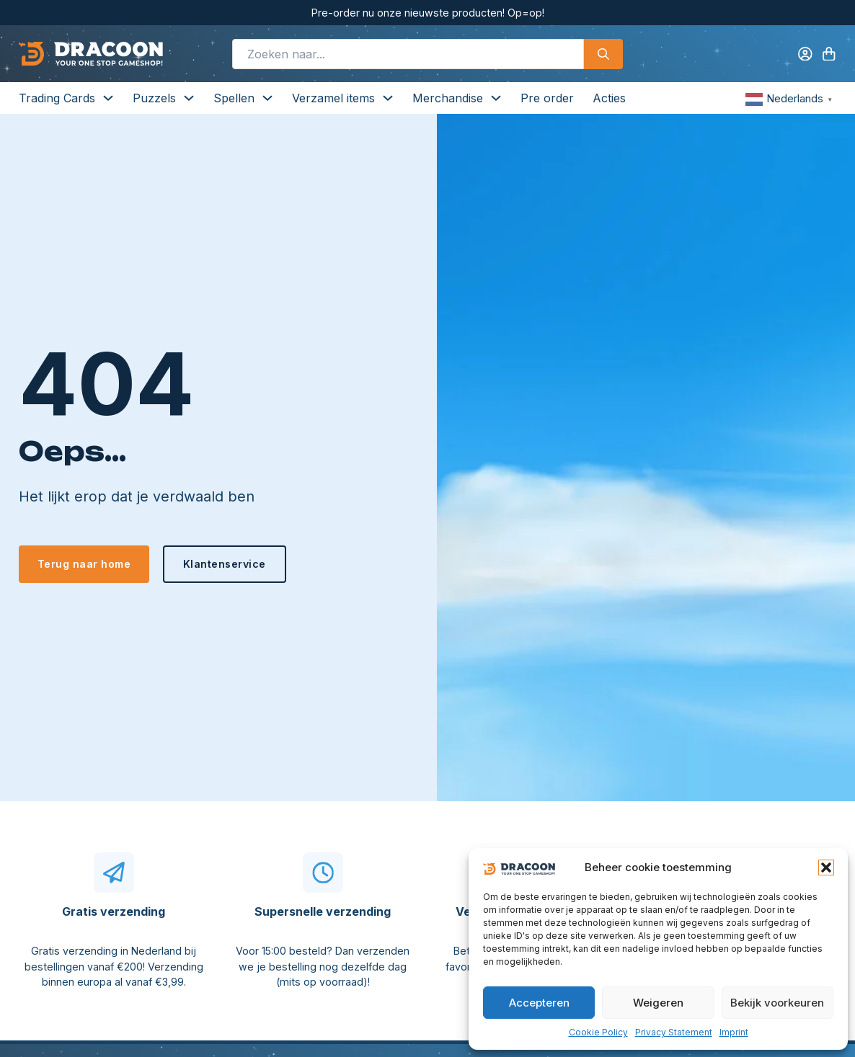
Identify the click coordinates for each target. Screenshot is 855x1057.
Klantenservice (224, 564)
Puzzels (154, 98)
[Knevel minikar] (829, 54)
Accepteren (539, 1002)
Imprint (733, 1032)
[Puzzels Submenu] (189, 98)
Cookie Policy (598, 1032)
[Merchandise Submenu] (496, 98)
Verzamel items (333, 98)
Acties (609, 98)
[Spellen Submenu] (267, 98)
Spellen (233, 98)
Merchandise (447, 98)
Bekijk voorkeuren (777, 1002)
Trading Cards (57, 98)
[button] (826, 867)
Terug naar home (84, 564)
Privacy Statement (673, 1032)
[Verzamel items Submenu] (388, 98)
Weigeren (658, 1002)
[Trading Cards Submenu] (108, 98)
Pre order (547, 98)
